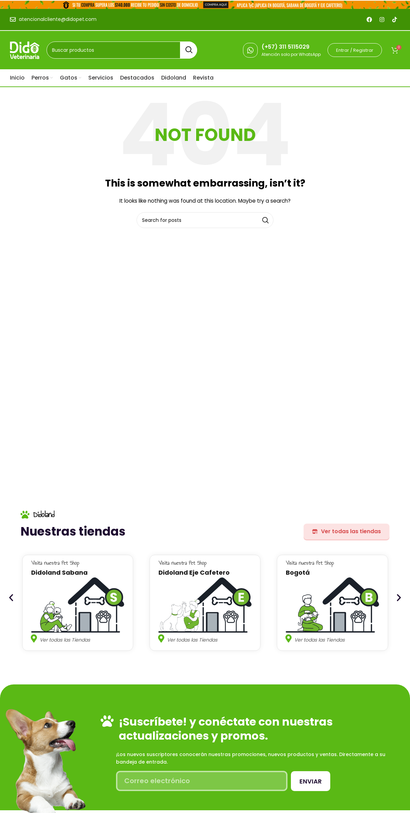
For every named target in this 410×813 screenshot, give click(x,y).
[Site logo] (25, 49)
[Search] (122, 50)
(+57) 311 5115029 (285, 47)
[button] (11, 597)
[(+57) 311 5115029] (250, 50)
